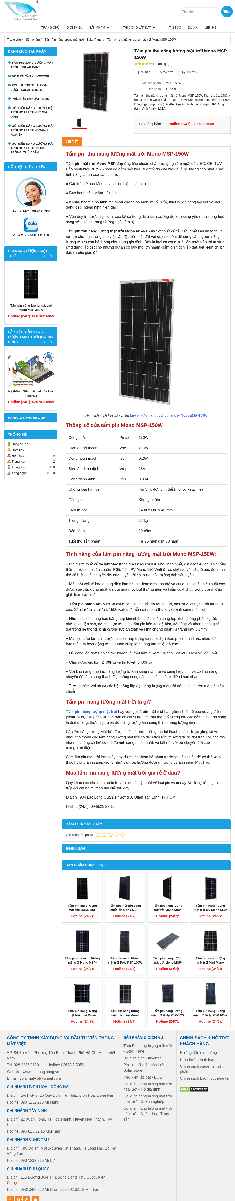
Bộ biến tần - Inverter (30, 65)
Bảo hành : (155, 78)
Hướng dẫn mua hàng (198, 1042)
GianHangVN (222, 1197)
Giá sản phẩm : (151, 113)
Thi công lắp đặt (105, 11)
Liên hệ (169, 11)
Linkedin (190, 61)
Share (144, 61)
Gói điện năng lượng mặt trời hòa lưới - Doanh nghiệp (32, 119)
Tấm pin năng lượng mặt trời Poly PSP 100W (125, 949)
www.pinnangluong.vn (40, 1061)
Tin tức (134, 11)
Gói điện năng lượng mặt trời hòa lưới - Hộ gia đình (32, 101)
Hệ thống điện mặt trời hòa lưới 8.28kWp (31, 383)
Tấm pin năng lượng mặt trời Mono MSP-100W (167, 951)
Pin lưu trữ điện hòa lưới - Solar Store (29, 77)
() (229, 11)
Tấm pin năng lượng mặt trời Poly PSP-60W (167, 1002)
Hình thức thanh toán (197, 1048)
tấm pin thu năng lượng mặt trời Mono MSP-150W (168, 404)
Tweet (166, 61)
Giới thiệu (47, 11)
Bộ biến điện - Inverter (142, 1047)
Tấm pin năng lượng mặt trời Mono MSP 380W (31, 297)
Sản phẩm (72, 11)
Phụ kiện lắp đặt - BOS (30, 88)
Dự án (151, 11)
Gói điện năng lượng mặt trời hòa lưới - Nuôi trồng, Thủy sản (32, 137)
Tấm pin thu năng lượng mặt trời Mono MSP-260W (82, 951)
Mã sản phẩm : (152, 72)
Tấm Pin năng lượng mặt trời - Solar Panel (32, 54)
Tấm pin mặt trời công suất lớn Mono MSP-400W (125, 899)
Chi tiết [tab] (72, 130)
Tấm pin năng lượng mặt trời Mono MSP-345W (167, 899)
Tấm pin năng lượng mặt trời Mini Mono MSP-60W (210, 951)
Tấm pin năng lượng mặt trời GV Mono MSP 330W (210, 899)
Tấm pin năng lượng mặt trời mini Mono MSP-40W (125, 1004)
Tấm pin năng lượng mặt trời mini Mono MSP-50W (82, 1004)
